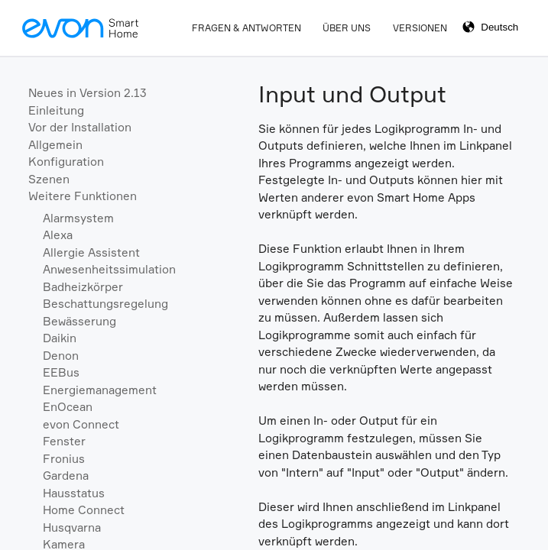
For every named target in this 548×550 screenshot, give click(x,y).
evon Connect (81, 424)
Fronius (64, 458)
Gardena (66, 475)
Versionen (420, 28)
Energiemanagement (100, 390)
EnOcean (67, 407)
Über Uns (347, 28)
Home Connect (84, 510)
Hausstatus (74, 493)
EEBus (61, 372)
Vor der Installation (79, 127)
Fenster (64, 441)
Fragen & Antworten (246, 28)
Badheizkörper (83, 287)
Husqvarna (72, 527)
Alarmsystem (78, 218)
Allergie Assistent (91, 252)
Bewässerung (79, 321)
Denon (61, 355)
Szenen (49, 179)
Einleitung (56, 110)
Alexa (58, 235)
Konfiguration (66, 161)
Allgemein (55, 145)
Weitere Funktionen (82, 196)
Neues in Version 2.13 (87, 93)
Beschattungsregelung (105, 303)
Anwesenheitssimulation (109, 269)
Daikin (59, 338)
